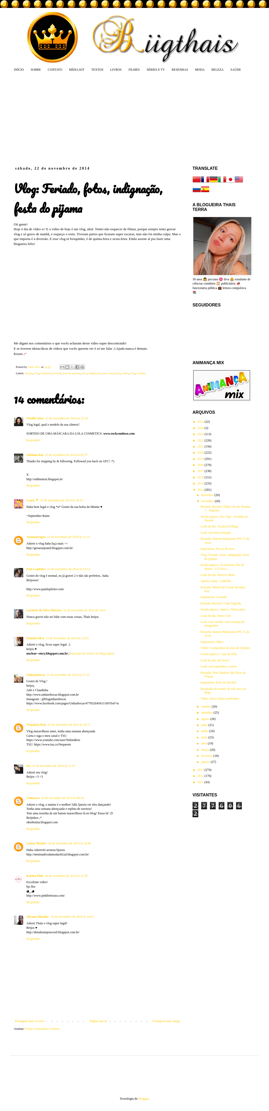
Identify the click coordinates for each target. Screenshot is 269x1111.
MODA (200, 69)
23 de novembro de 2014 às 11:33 (68, 537)
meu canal (108, 373)
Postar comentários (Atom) (42, 1029)
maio (204, 737)
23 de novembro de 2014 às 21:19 (53, 766)
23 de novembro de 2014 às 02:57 (66, 455)
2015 (201, 483)
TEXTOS (97, 69)
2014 (201, 490)
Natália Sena (35, 418)
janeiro (206, 762)
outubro (206, 706)
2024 (201, 428)
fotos (84, 373)
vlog (132, 373)
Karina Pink (34, 876)
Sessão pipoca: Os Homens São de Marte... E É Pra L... (222, 566)
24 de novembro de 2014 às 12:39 (66, 876)
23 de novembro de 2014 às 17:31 (68, 675)
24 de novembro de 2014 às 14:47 (72, 916)
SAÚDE (235, 69)
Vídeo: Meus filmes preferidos (219, 698)
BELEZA (218, 69)
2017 (201, 471)
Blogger (143, 1098)
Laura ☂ (32, 500)
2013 (201, 770)
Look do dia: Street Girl (215, 616)
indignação (95, 373)
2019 (201, 459)
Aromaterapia (35, 537)
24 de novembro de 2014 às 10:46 (69, 843)
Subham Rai (34, 455)
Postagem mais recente (29, 1021)
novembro (208, 501)
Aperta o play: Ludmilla (215, 581)
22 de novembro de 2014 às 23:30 (66, 418)
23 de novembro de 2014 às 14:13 (68, 569)
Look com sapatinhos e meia (218, 666)
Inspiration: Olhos (211, 642)
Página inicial (98, 1021)
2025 (201, 422)
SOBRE (36, 69)
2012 (201, 776)
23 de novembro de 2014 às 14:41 (84, 610)
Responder (33, 440)
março (205, 750)
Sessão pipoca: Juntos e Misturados (222, 609)
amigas (29, 373)
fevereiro (207, 756)
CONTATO (55, 69)
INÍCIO (19, 69)
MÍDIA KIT (76, 69)
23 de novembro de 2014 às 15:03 (67, 638)
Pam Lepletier (36, 569)
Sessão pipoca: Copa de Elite (218, 654)
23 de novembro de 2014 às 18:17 (69, 725)
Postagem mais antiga (166, 1021)
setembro (207, 712)
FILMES (134, 69)
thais (118, 373)
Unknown (33, 798)
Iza (28, 766)
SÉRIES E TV (156, 69)
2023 (201, 434)
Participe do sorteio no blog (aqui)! (92, 653)
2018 (201, 465)
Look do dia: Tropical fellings (219, 526)
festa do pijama (71, 373)
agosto (205, 719)
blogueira (46, 373)
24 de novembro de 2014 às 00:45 (62, 798)
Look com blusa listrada (215, 533)
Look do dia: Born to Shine (217, 575)
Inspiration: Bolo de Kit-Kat (218, 682)
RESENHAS (180, 69)
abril (204, 743)
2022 (201, 440)
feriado (57, 373)
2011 (201, 782)
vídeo (125, 373)
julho (205, 725)
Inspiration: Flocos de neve (217, 549)
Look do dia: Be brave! (215, 660)
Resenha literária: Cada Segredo (220, 603)
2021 (201, 446)
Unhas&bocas (35, 675)
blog (36, 373)
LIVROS (116, 69)
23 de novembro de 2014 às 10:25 (61, 500)
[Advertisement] (98, 119)
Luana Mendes (36, 843)
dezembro (207, 495)
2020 (201, 452)
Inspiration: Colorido (213, 597)
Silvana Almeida (37, 916)
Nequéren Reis (36, 725)
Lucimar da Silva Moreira (44, 610)
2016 (201, 477)
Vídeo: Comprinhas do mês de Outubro (225, 648)
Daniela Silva (35, 638)
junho (205, 731)
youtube (141, 373)
